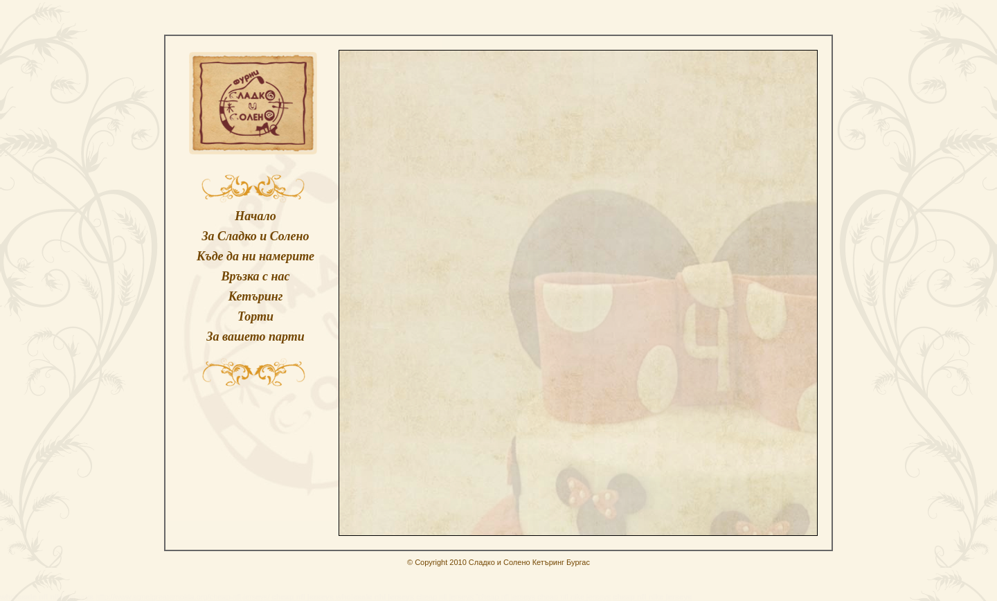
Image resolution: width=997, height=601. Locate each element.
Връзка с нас (255, 276)
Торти (255, 316)
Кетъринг (255, 296)
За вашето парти (255, 336)
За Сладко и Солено (255, 236)
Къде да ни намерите (255, 256)
